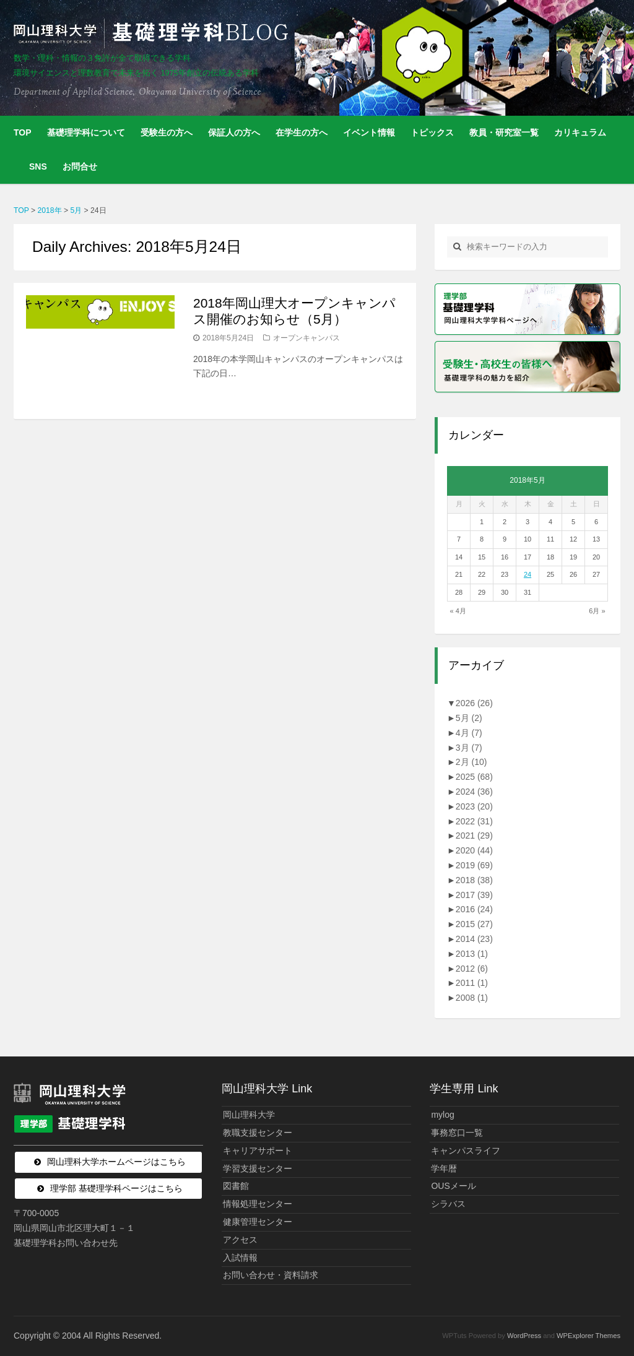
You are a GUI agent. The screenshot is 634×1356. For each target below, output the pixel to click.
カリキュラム (580, 132)
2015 (474, 924)
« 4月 (458, 611)
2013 (472, 954)
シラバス (448, 1204)
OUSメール (453, 1186)
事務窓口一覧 (457, 1133)
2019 (474, 865)
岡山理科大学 (249, 1115)
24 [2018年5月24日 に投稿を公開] (527, 574)
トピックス (432, 132)
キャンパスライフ (465, 1150)
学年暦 (444, 1168)
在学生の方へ (302, 132)
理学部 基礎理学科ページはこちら (116, 1188)
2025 (474, 777)
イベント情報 (369, 132)
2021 (474, 835)
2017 (474, 895)
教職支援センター (257, 1133)
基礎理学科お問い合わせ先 (66, 1243)
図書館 (236, 1186)
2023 (474, 806)
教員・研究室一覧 (504, 132)
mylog (442, 1115)
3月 (469, 748)
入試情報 (240, 1258)
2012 (472, 969)
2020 (474, 850)
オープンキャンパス (306, 338)
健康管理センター (257, 1222)
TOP (23, 132)
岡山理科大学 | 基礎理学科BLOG (153, 33)
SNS (38, 166)
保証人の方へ (234, 132)
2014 (474, 939)
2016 (474, 909)
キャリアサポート (257, 1150)
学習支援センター (257, 1168)
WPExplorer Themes (588, 1335)
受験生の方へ (167, 132)
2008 (472, 998)
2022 (474, 821)
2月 (471, 762)
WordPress (524, 1335)
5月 (469, 718)
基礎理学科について (86, 132)
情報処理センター (257, 1204)
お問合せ (80, 166)
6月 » (597, 611)
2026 (474, 703)
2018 (474, 880)
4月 (469, 733)
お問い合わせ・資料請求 (270, 1275)
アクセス (240, 1240)
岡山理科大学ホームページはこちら (116, 1162)
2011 (472, 983)
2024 (474, 792)
